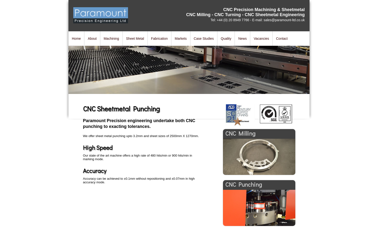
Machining (111, 38)
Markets (181, 38)
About (92, 38)
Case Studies (204, 38)
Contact (282, 38)
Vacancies (261, 38)
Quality (226, 38)
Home (76, 38)
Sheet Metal (135, 38)
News (242, 38)
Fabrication (159, 38)
